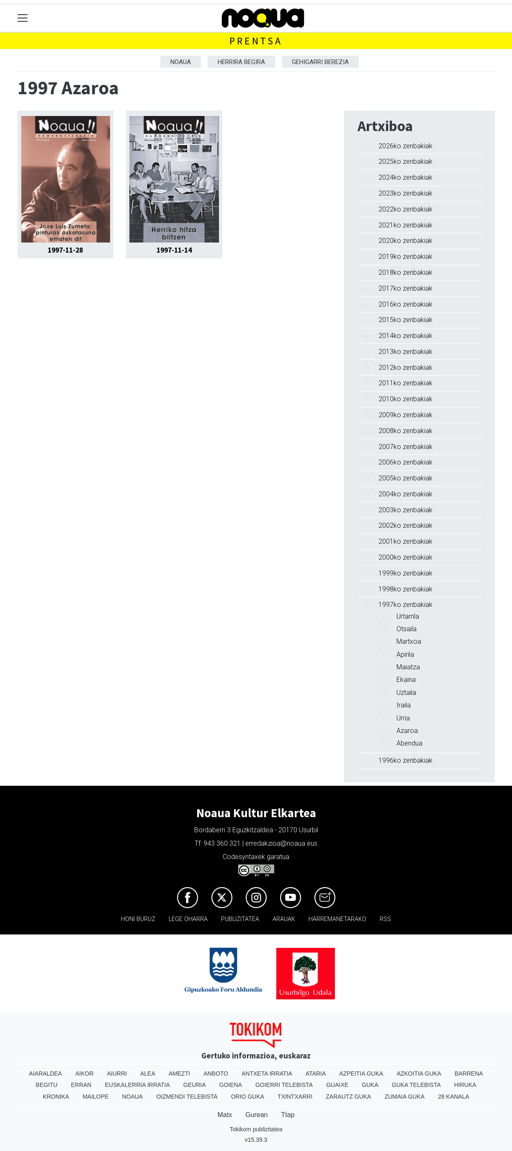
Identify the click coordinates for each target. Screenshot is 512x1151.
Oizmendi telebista (187, 1096)
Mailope (95, 1096)
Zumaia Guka (404, 1096)
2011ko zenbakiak (405, 383)
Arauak (284, 919)
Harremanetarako (337, 919)
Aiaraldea (45, 1073)
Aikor (84, 1073)
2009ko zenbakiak (405, 415)
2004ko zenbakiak (405, 494)
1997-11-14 (174, 250)
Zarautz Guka (348, 1096)
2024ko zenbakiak (405, 177)
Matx (224, 1114)
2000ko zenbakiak (405, 557)
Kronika (56, 1096)
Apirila (405, 654)
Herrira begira (241, 62)
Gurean (256, 1114)
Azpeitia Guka (361, 1073)
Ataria (316, 1073)
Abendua (409, 743)
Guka (370, 1084)
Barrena (469, 1073)
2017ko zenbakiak (405, 288)
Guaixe (337, 1084)
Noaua (180, 62)
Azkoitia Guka (418, 1073)
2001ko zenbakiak (405, 541)
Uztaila (406, 693)
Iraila (403, 705)
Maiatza (408, 667)
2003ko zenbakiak (405, 510)
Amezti (179, 1073)
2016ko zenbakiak (405, 304)
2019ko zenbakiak (405, 257)
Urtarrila (407, 616)
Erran (81, 1084)
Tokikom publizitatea (255, 1129)
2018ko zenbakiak (405, 272)
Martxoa (408, 641)
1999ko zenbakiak (405, 573)
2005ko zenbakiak (405, 478)
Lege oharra (188, 919)
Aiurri (117, 1073)
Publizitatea (240, 919)
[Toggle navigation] (23, 18)
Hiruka (465, 1084)
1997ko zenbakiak (405, 605)
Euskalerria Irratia (137, 1084)
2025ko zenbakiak (405, 161)
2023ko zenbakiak (405, 193)
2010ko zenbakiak (405, 399)
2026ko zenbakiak (405, 146)
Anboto (215, 1073)
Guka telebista (416, 1084)
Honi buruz (138, 919)
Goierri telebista (284, 1084)
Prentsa (256, 40)
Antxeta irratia (267, 1073)
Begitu (46, 1084)
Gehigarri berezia (320, 62)
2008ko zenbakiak (405, 431)
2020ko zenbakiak (405, 241)
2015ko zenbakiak (405, 320)
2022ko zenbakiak (405, 209)
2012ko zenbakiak (405, 368)
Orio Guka (247, 1096)
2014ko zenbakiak (405, 336)
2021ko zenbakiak (405, 225)
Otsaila (406, 629)
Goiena (230, 1084)
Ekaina (406, 680)
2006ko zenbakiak (405, 462)
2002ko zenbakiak (405, 525)
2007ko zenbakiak (405, 447)
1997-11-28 (65, 250)
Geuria (194, 1084)
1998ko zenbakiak (405, 589)
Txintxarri (295, 1096)
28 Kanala (453, 1096)
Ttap (288, 1114)
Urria (403, 718)
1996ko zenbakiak (405, 760)
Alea (147, 1073)
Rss (385, 919)
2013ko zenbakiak (405, 352)
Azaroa (407, 731)
